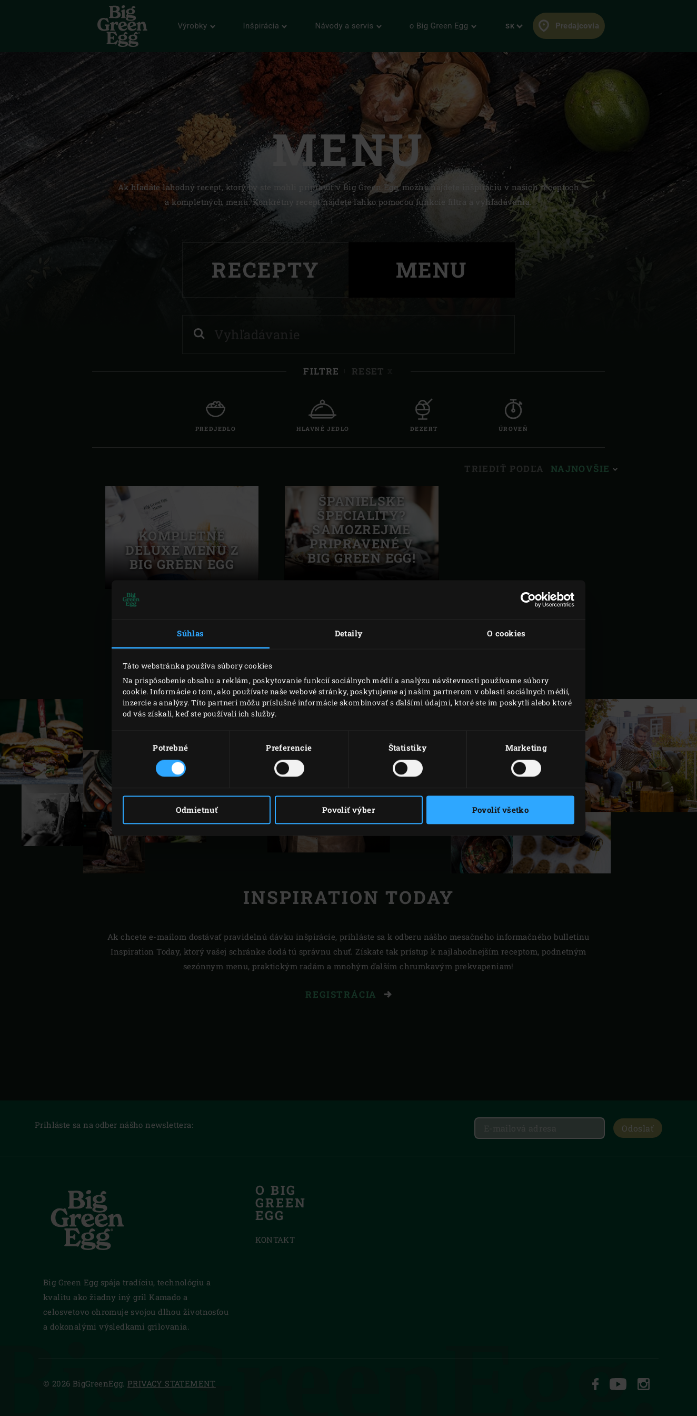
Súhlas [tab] (190, 633)
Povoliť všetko (500, 810)
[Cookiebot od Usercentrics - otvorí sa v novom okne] (528, 599)
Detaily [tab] (349, 633)
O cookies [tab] (506, 633)
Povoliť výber (348, 810)
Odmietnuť (197, 810)
